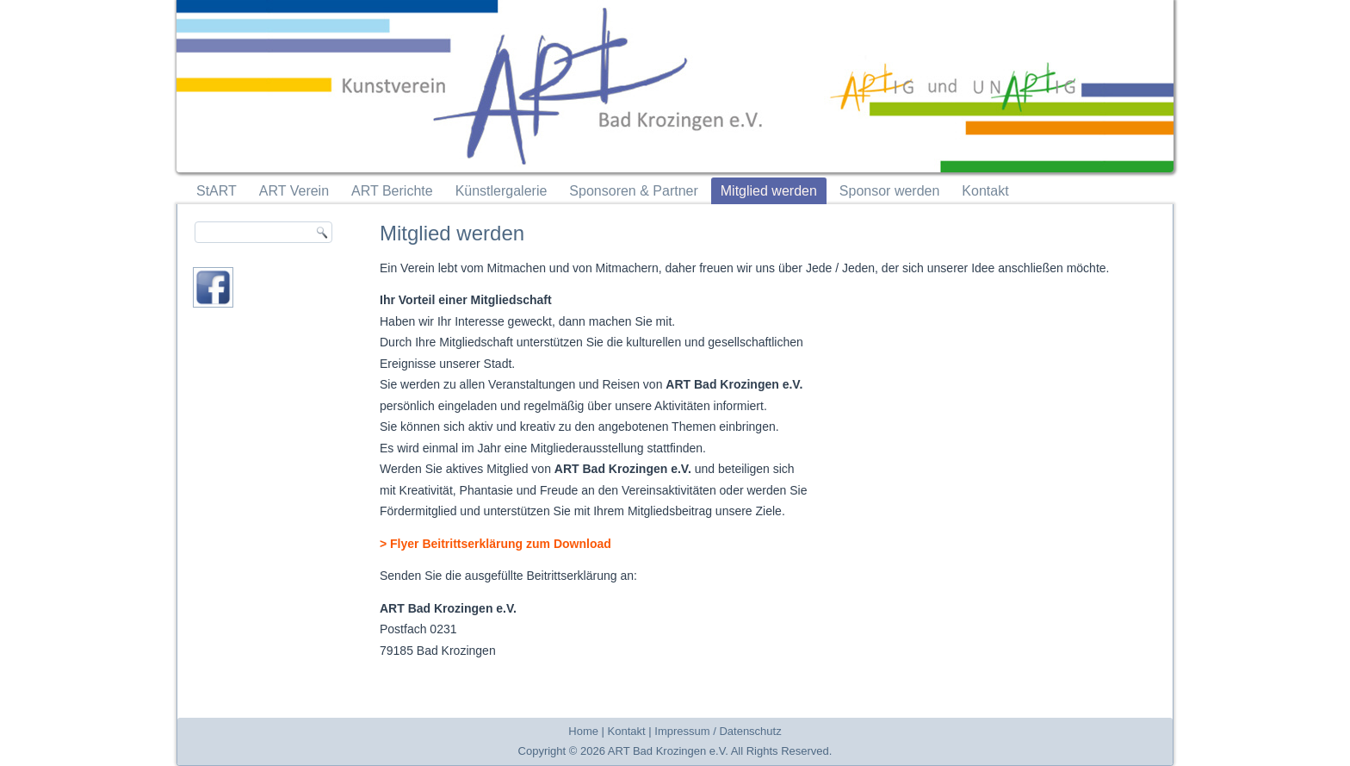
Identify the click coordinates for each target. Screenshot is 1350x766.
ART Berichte (392, 191)
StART (216, 191)
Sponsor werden (889, 191)
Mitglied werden (769, 191)
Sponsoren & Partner (633, 191)
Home (583, 731)
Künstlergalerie (501, 191)
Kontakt (985, 191)
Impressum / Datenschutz (717, 731)
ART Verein (294, 191)
